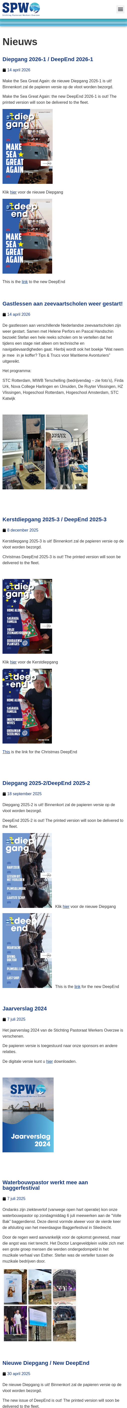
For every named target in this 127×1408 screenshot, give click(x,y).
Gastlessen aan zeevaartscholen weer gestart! (62, 304)
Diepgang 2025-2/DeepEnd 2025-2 (46, 783)
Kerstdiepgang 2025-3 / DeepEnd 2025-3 (54, 519)
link (25, 282)
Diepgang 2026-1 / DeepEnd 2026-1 (47, 59)
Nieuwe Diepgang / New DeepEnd (45, 1363)
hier (13, 192)
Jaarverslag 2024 (24, 1008)
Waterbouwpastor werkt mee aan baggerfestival (45, 1185)
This (6, 752)
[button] (120, 9)
